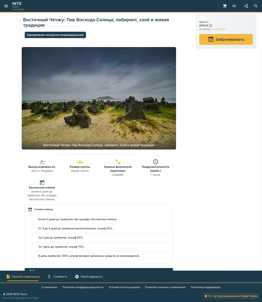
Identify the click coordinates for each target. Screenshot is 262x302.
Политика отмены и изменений (165, 287)
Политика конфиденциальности (83, 287)
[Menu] (6, 6)
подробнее (219, 29)
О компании (49, 287)
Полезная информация (205, 287)
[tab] (23, 276)
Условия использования (124, 287)
